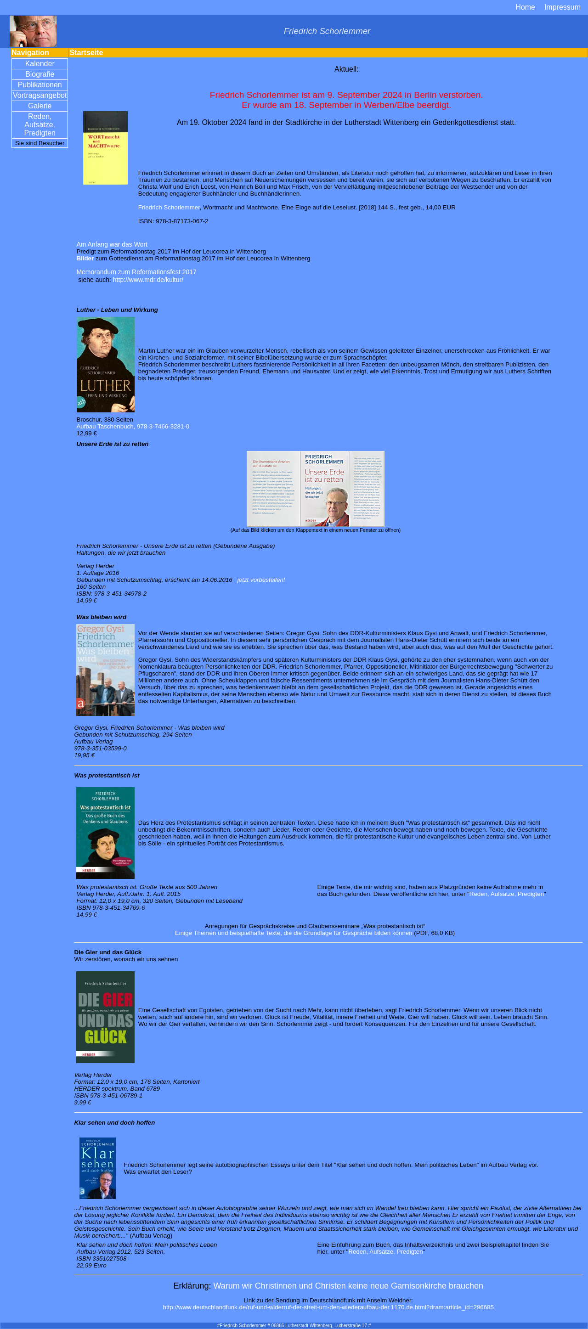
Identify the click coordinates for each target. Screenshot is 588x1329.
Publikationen (40, 85)
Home (525, 7)
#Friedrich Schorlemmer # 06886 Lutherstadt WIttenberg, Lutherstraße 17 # (294, 1325)
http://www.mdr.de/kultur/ (148, 279)
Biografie (39, 74)
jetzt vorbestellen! (261, 579)
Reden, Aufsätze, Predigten (40, 125)
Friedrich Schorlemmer (169, 207)
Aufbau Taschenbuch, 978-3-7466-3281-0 (132, 426)
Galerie (40, 106)
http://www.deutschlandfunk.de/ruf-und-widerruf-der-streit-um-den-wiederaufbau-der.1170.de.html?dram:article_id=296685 (328, 1307)
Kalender (40, 64)
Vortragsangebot (40, 95)
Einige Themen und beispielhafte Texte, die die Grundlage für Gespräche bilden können (294, 932)
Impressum (562, 7)
